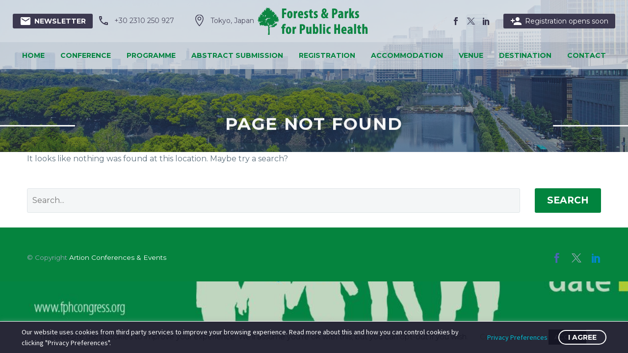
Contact (586, 55)
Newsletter (53, 21)
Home (33, 55)
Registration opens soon (559, 21)
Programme (151, 55)
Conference (85, 55)
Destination (525, 55)
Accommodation (407, 55)
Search (568, 200)
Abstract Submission (237, 55)
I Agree (582, 337)
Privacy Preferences (517, 337)
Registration (327, 55)
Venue (471, 55)
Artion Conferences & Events (117, 257)
